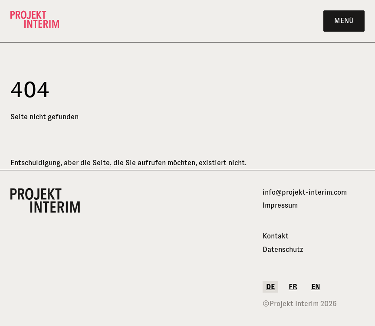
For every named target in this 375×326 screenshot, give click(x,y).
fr (293, 287)
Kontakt (276, 236)
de (270, 287)
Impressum (280, 205)
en (315, 287)
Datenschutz (283, 249)
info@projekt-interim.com (305, 192)
